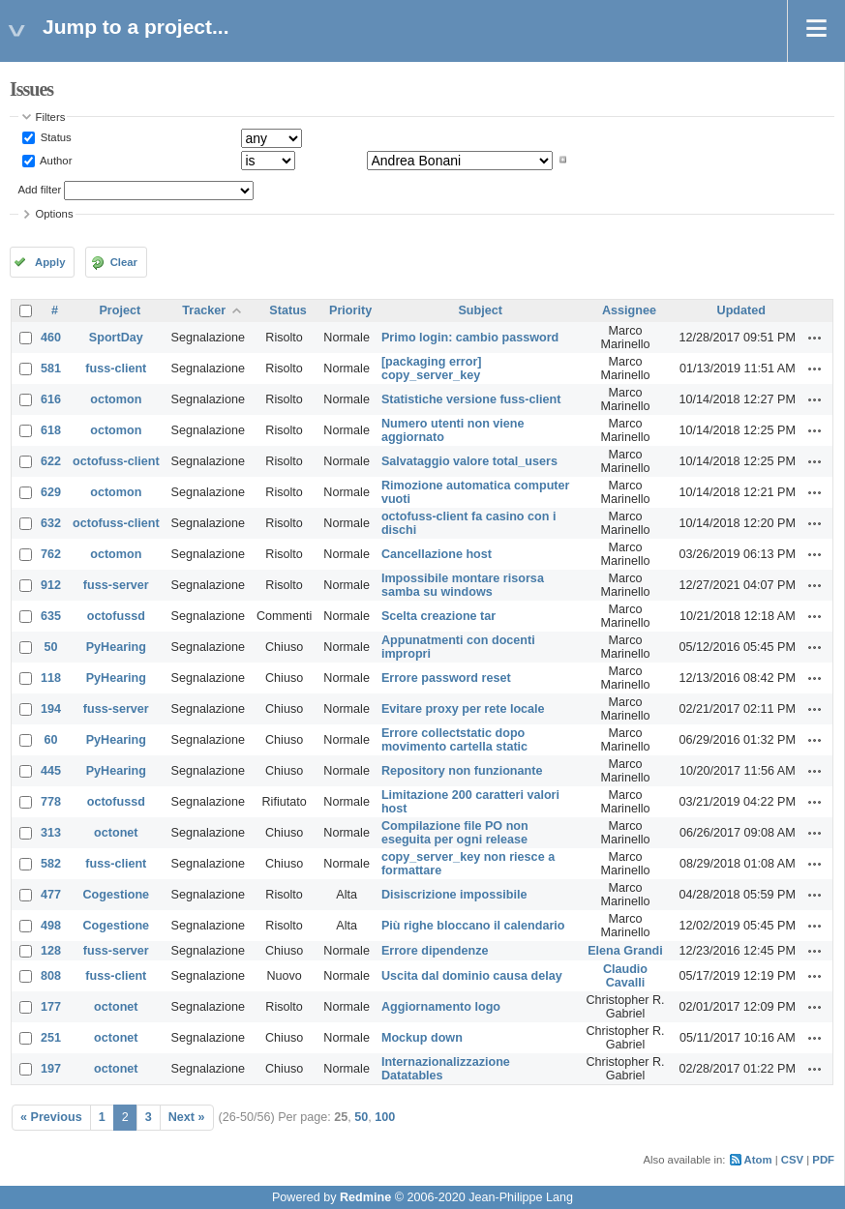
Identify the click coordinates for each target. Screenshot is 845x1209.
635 (51, 616)
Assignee (629, 310)
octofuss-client (116, 461)
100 (385, 1117)
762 (51, 554)
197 (51, 1069)
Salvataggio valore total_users (469, 461)
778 (51, 802)
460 (51, 337)
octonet (115, 833)
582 (51, 863)
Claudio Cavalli (625, 975)
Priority (350, 310)
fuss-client (115, 368)
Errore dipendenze (435, 951)
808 (51, 976)
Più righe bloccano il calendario (473, 925)
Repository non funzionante (462, 771)
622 (51, 461)
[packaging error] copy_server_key (431, 368)
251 (51, 1038)
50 (51, 647)
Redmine (365, 1197)
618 (51, 430)
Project (119, 310)
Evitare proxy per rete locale (463, 709)
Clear (123, 262)
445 (51, 771)
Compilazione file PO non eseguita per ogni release (454, 832)
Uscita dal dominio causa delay (471, 976)
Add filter (40, 189)
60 (51, 740)
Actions (815, 337)
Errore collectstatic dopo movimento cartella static (454, 739)
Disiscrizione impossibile (454, 894)
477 (51, 894)
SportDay (116, 337)
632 (51, 523)
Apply (50, 262)
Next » (186, 1117)
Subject (480, 310)
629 (51, 492)
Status (55, 137)
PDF (823, 1159)
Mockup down (422, 1038)
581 (51, 368)
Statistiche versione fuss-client (470, 399)
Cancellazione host (436, 554)
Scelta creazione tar (438, 616)
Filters (51, 117)
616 (51, 399)
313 (51, 833)
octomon (115, 399)
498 (51, 925)
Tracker (204, 310)
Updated (741, 310)
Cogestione (116, 894)
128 (51, 951)
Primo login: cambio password (469, 337)
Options (55, 214)
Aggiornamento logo (440, 1007)
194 (51, 709)
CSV (792, 1159)
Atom (758, 1159)
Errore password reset (446, 678)
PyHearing (116, 647)
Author (55, 159)
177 (51, 1007)
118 (51, 678)
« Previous (51, 1117)
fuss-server (116, 585)
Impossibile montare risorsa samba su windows (462, 585)
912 (51, 585)
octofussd (116, 616)
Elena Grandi (625, 951)
